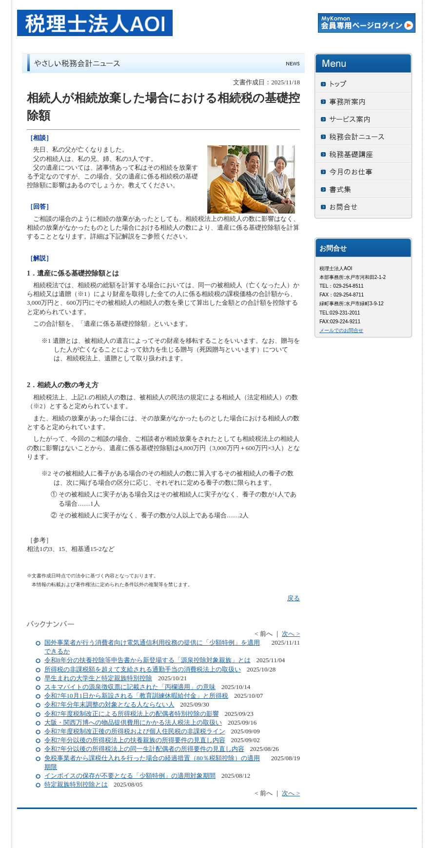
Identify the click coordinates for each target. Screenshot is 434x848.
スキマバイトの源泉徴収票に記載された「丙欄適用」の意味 (130, 686)
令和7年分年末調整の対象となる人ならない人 (109, 704)
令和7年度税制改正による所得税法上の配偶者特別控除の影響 (131, 713)
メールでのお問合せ (341, 330)
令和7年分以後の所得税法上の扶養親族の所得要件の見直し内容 (134, 740)
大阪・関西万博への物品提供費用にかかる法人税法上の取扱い (133, 722)
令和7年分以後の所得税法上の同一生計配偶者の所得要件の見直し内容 (144, 748)
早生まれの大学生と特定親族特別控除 (98, 678)
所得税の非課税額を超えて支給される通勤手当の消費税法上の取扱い (142, 669)
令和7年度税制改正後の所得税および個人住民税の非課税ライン (134, 731)
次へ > (291, 633)
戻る (293, 598)
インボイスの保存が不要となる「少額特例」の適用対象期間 (130, 775)
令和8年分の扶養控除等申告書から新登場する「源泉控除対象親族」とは (147, 660)
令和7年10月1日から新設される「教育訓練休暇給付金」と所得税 (136, 695)
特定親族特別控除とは (76, 784)
